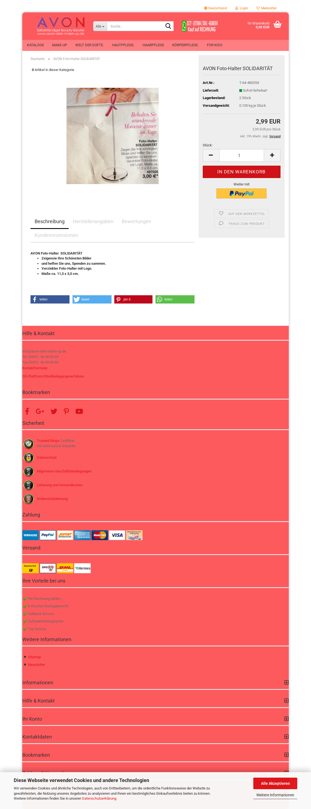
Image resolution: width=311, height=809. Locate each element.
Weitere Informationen (275, 795)
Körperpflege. (185, 45)
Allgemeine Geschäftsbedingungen (64, 471)
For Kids (214, 45)
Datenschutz (47, 457)
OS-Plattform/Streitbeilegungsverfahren (53, 376)
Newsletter (36, 665)
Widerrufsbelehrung (52, 499)
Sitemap (34, 657)
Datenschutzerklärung (99, 798)
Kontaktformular (35, 368)
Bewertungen (136, 221)
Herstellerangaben (93, 221)
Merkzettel (266, 8)
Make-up (59, 45)
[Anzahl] (241, 155)
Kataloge (35, 45)
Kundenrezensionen (56, 235)
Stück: (208, 145)
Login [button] (241, 8)
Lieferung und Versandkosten (60, 485)
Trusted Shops (48, 441)
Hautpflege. (123, 45)
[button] (215, 8)
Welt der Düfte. (89, 45)
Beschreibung (50, 221)
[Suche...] (100, 26)
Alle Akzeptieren (275, 783)
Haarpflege (153, 45)
